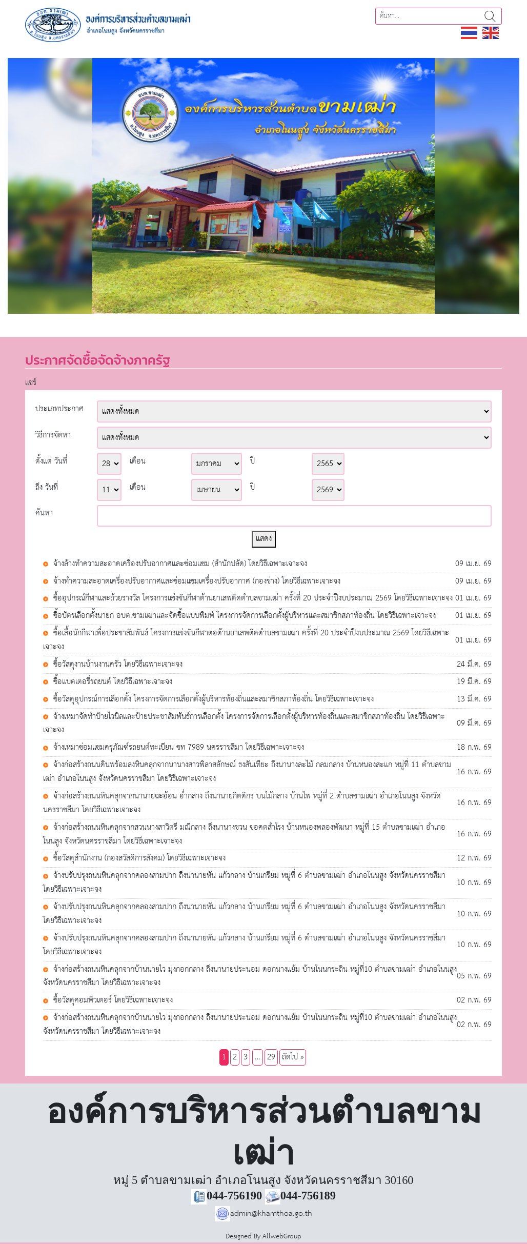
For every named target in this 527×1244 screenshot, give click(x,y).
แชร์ (30, 382)
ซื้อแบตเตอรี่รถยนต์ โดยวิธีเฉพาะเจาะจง (111, 682)
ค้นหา (490, 16)
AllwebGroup (281, 1236)
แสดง (264, 538)
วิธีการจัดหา (53, 436)
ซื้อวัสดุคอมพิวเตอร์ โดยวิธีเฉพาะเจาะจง (112, 1001)
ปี (252, 462)
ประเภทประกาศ (59, 409)
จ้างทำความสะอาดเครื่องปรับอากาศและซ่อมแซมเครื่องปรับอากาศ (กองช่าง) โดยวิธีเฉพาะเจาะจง (195, 582)
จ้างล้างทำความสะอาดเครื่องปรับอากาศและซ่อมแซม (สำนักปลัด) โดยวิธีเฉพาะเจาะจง (179, 564)
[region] (263, 186)
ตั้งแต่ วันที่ (51, 462)
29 (271, 1057)
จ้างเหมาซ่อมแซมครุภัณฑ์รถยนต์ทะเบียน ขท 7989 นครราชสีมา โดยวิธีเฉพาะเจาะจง (177, 748)
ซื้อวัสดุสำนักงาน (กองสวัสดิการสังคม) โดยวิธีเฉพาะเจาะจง (138, 859)
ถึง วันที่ (46, 488)
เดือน (138, 462)
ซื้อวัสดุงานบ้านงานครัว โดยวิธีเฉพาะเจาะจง (117, 665)
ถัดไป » (292, 1057)
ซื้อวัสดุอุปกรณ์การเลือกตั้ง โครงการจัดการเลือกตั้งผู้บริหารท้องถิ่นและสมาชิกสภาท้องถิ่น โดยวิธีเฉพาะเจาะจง (212, 700)
